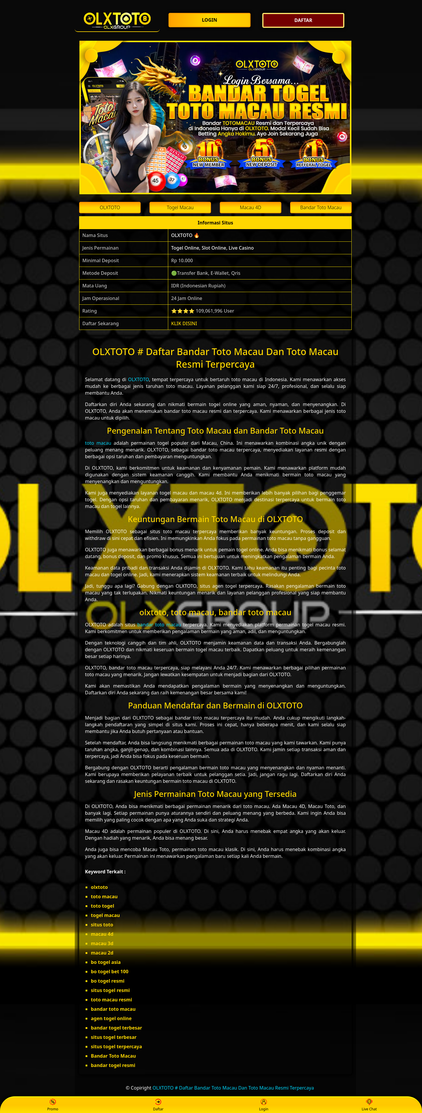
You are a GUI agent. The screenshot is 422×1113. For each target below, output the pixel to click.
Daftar (158, 1105)
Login (263, 1105)
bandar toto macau (159, 624)
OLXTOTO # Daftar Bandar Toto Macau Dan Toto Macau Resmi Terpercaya (233, 1088)
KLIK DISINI (184, 323)
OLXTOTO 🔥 (185, 235)
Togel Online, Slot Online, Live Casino (212, 248)
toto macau (98, 443)
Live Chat (369, 1105)
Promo (52, 1105)
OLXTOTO (138, 379)
